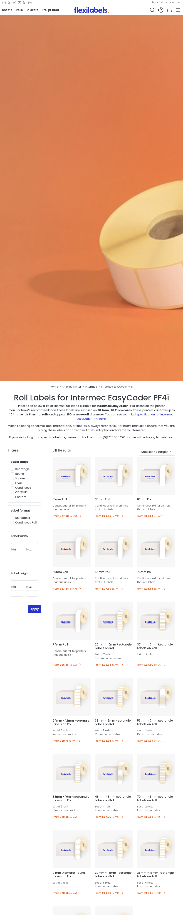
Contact (175, 2)
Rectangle (22, 469)
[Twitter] (9, 3)
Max (29, 549)
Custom (20, 497)
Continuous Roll (26, 522)
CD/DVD (21, 492)
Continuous (23, 488)
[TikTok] (25, 3)
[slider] (11, 543)
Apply (34, 609)
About (154, 2)
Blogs (164, 2)
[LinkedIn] (14, 3)
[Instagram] (30, 3)
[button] (152, 10)
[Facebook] (4, 3)
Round (19, 474)
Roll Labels (22, 518)
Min (13, 549)
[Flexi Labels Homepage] (91, 10)
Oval (18, 483)
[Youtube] (19, 3)
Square (20, 478)
